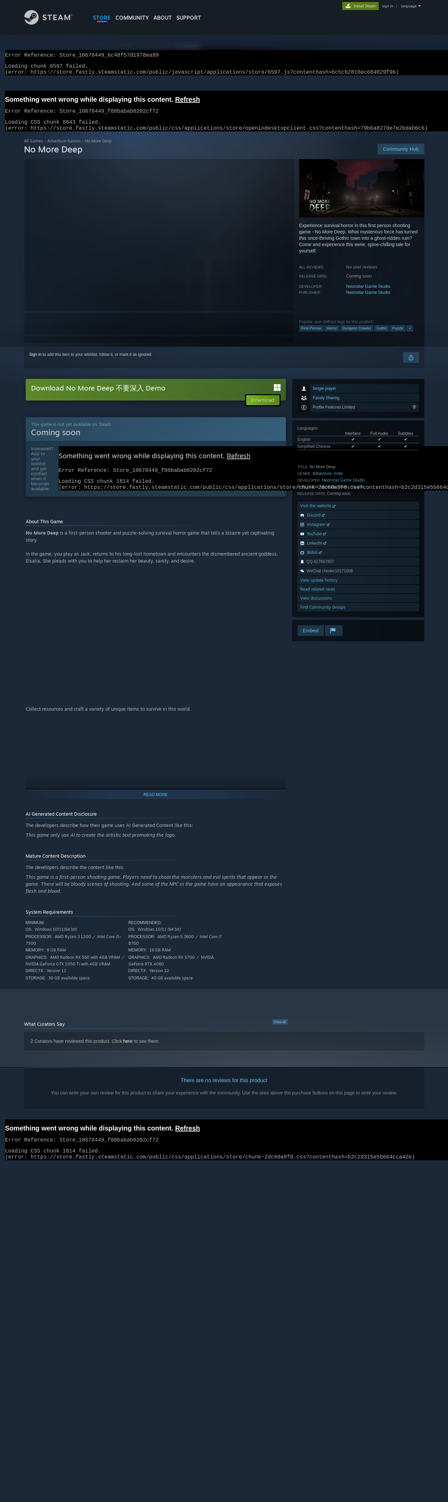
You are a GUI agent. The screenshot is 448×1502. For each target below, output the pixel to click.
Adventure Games (64, 148)
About (162, 17)
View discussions (316, 606)
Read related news (317, 597)
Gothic (381, 336)
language (409, 6)
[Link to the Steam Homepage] (53, 23)
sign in (387, 6)
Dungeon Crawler (357, 336)
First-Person (312, 336)
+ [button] (410, 336)
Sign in (35, 362)
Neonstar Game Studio (368, 294)
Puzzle (397, 336)
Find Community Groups (323, 615)
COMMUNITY (132, 17)
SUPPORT (188, 17)
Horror (332, 336)
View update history (319, 588)
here (127, 1052)
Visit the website (318, 513)
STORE (102, 17)
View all (280, 1033)
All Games (33, 148)
